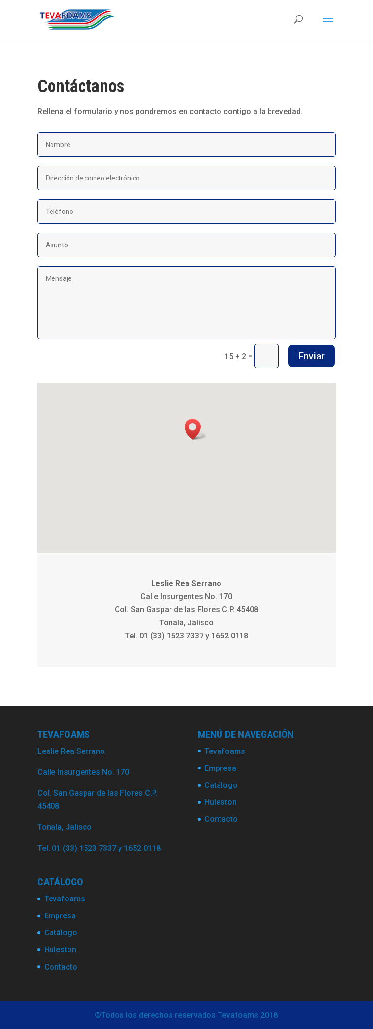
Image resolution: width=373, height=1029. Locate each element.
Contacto (220, 819)
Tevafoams (224, 751)
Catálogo (220, 785)
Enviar (311, 356)
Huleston (220, 802)
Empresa (220, 768)
